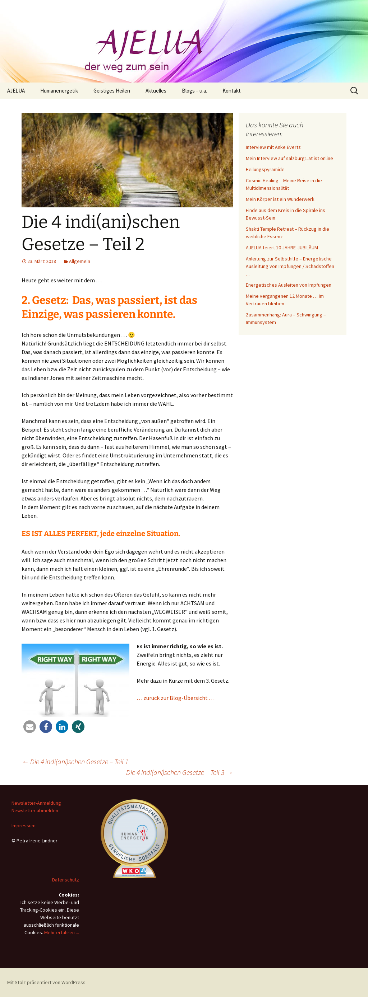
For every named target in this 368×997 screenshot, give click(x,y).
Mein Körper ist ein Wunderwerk (280, 199)
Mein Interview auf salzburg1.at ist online (289, 158)
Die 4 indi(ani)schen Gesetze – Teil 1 (75, 761)
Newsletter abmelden (35, 810)
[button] (29, 726)
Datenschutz (65, 879)
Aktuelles (156, 90)
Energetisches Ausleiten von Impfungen (288, 285)
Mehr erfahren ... (61, 932)
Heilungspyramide (265, 169)
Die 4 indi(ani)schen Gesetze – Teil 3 (179, 772)
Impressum (24, 825)
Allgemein (79, 261)
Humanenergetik (59, 90)
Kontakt (231, 90)
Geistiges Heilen (111, 90)
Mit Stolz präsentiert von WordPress (46, 982)
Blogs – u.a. (194, 90)
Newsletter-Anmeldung (36, 803)
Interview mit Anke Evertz (273, 147)
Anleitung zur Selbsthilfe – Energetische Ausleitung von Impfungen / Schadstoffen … (290, 266)
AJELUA (16, 90)
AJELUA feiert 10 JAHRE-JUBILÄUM (282, 247)
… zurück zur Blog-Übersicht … (176, 697)
